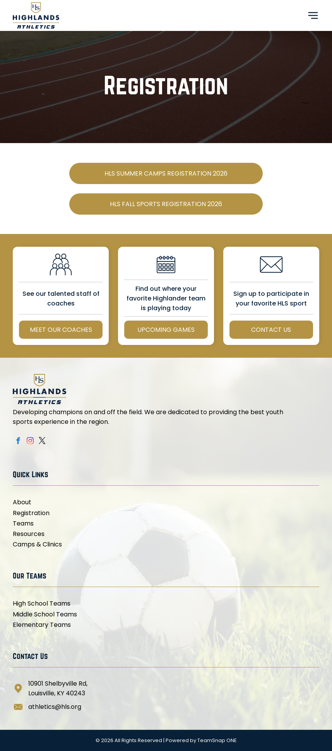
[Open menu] (313, 15)
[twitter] (42, 442)
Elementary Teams (42, 624)
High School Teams (41, 603)
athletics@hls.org (54, 706)
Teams (23, 523)
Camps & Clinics (37, 544)
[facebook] (18, 442)
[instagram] (30, 442)
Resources (28, 533)
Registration (31, 513)
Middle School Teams (45, 614)
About (22, 502)
